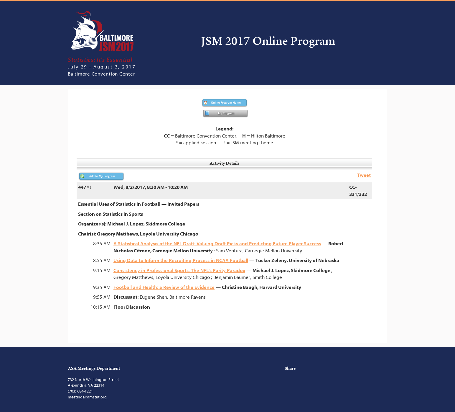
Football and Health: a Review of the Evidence (164, 287)
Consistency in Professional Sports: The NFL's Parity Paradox (179, 270)
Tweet (364, 175)
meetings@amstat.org (87, 397)
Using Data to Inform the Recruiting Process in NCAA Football (180, 260)
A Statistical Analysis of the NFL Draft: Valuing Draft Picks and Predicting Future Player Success (217, 243)
